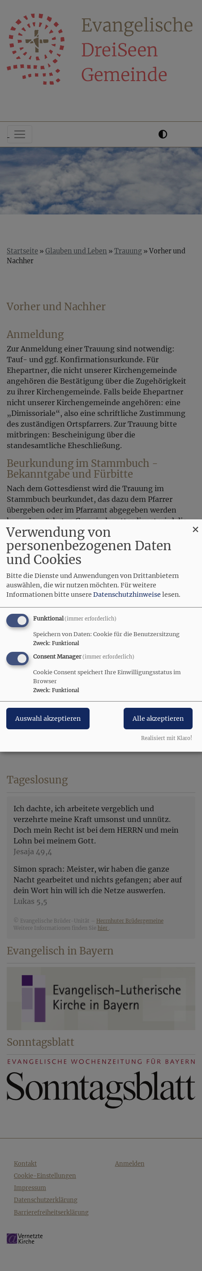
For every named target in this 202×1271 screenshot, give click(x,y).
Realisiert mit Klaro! (166, 738)
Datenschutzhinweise (127, 595)
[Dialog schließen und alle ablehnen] (195, 525)
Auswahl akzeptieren (48, 719)
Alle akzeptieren (158, 719)
